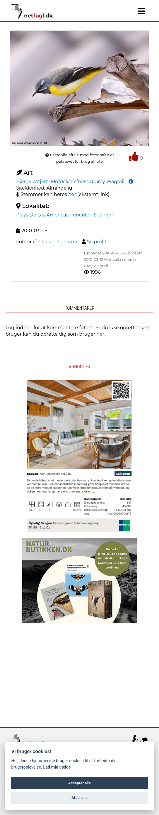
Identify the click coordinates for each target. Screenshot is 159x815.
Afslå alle (79, 797)
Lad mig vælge (57, 767)
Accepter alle (79, 783)
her (72, 194)
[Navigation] (141, 11)
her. (101, 334)
